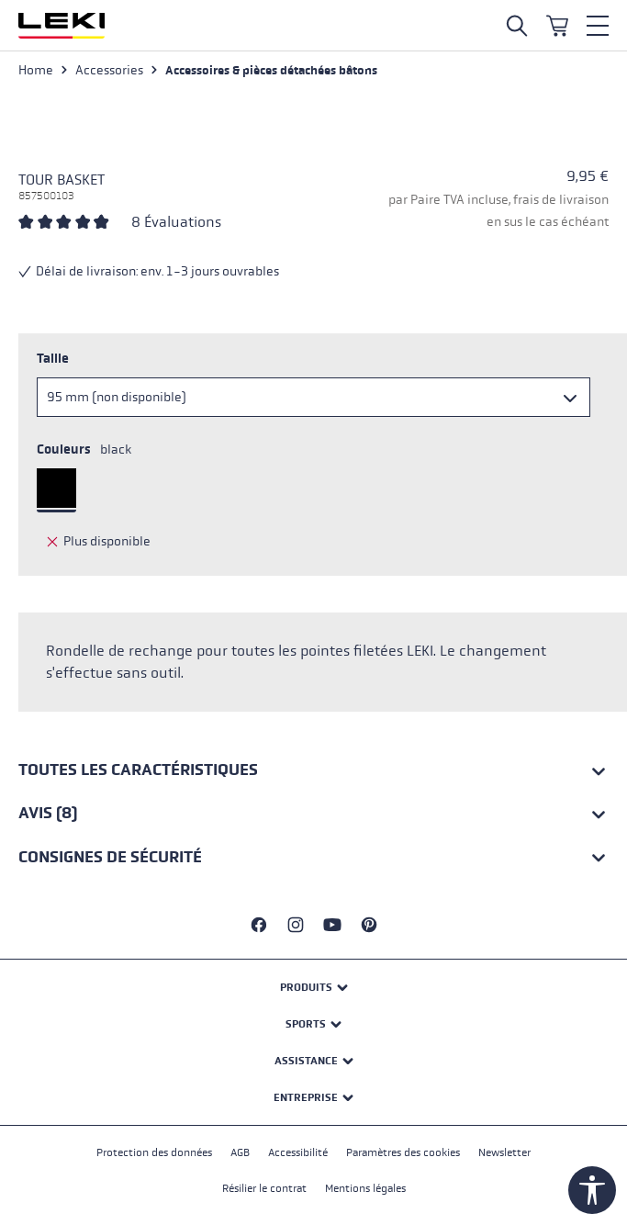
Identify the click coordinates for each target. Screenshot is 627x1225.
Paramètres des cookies (403, 1152)
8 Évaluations (176, 221)
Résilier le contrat (264, 1188)
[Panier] (557, 26)
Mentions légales (365, 1188)
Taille (53, 358)
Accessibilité (298, 1152)
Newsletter (504, 1152)
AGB (240, 1152)
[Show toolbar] (592, 1190)
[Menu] (598, 26)
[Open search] (517, 26)
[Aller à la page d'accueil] (61, 26)
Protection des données (154, 1152)
